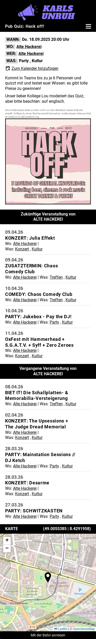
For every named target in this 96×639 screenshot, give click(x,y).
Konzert (22, 249)
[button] (48, 577)
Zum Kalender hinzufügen (35, 68)
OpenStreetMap (84, 629)
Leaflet (60, 629)
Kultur (37, 60)
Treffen (56, 277)
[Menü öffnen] (88, 26)
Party (24, 60)
